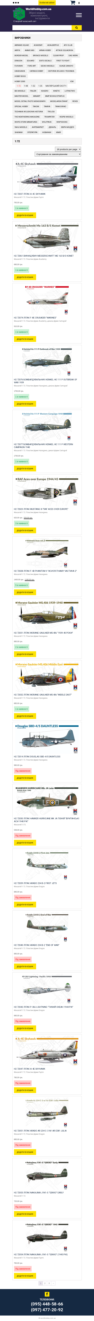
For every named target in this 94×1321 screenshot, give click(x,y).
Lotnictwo (70, 91)
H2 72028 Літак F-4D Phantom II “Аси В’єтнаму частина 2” (45, 571)
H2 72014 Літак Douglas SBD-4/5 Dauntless (37, 756)
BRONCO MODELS (40, 55)
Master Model (21, 96)
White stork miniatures (26, 122)
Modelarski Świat (59, 101)
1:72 (19, 86)
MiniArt (36, 96)
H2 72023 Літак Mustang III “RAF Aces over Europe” (41, 509)
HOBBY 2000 (20, 81)
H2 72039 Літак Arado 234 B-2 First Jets (35, 883)
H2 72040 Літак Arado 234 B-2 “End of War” (36, 945)
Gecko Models (47, 66)
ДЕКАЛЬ (52, 127)
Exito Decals (45, 61)
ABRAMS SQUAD (22, 45)
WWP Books (61, 122)
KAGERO (44, 91)
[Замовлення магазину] (58, 154)
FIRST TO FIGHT (62, 61)
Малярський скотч (56, 86)
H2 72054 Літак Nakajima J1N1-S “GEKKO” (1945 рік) (41, 1254)
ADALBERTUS (53, 45)
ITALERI (33, 91)
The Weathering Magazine (27, 117)
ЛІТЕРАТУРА (32, 132)
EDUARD (30, 61)
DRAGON (18, 61)
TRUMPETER (49, 117)
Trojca (51, 112)
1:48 (26, 86)
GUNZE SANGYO (66, 66)
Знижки (19, 132)
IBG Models (20, 91)
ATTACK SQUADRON (64, 50)
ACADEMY (38, 45)
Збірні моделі (67, 127)
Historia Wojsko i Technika (61, 71)
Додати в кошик (25, 215)
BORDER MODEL (21, 55)
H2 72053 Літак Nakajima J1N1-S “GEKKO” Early (39, 1192)
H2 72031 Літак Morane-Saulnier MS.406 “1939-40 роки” (43, 633)
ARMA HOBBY (45, 50)
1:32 (33, 86)
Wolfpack (47, 122)
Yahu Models (21, 127)
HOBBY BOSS (20, 76)
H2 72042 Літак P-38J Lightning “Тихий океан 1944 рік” (43, 1007)
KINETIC (56, 91)
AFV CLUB (68, 45)
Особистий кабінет (46, 3)
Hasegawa (20, 71)
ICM (71, 81)
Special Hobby (21, 106)
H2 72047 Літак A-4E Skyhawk (29, 1069)
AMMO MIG (29, 50)
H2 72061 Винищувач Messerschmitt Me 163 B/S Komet (44, 256)
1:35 (40, 86)
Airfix (17, 50)
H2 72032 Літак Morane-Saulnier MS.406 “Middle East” (43, 694)
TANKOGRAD (60, 106)
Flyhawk (19, 66)
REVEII (75, 101)
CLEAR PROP (58, 55)
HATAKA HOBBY (36, 71)
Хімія (58, 132)
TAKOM (36, 106)
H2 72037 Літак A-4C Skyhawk (29, 194)
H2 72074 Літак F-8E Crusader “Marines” (35, 317)
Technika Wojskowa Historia (29, 112)
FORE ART (32, 66)
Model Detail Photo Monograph (30, 101)
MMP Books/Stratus (55, 96)
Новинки (46, 132)
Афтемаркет (38, 127)
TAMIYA (47, 106)
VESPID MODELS (66, 117)
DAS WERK (73, 55)
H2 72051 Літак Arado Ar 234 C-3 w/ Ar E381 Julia (40, 1130)
